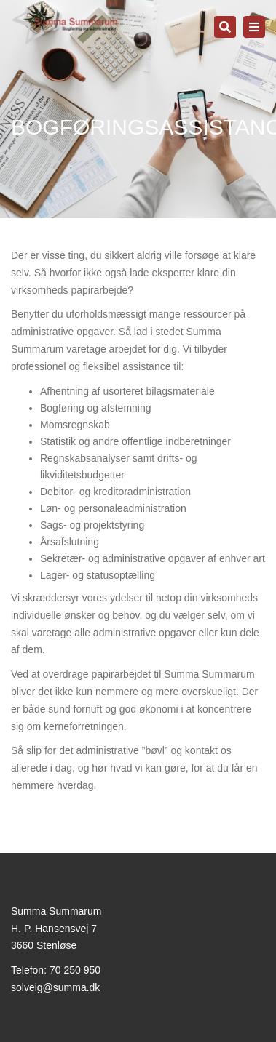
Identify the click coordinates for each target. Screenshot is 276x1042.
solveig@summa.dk (55, 987)
